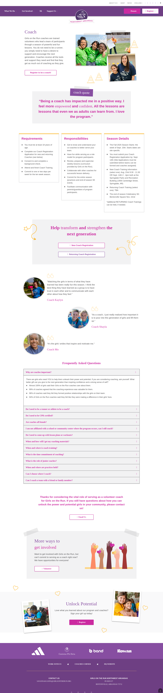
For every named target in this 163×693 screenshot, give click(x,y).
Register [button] (150, 11)
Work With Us (54, 664)
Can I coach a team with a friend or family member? (81, 480)
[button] (160, 3)
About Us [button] (113, 3)
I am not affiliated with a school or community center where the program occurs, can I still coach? (81, 428)
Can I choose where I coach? (81, 474)
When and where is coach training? (81, 448)
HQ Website (109, 664)
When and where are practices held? (81, 467)
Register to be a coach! (40, 72)
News (129, 3)
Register (81, 622)
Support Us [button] (52, 11)
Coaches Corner (83, 664)
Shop (122, 3)
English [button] (138, 3)
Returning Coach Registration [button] (81, 254)
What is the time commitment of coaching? (81, 454)
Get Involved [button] (28, 11)
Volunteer (47, 569)
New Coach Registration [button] (81, 245)
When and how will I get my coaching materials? (81, 441)
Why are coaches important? (81, 372)
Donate (132, 11)
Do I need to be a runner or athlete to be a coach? (81, 409)
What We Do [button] (10, 11)
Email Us (81, 517)
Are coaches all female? (81, 422)
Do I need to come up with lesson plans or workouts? (81, 435)
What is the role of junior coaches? (81, 461)
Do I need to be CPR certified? (81, 415)
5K (41, 11)
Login (2, 3)
